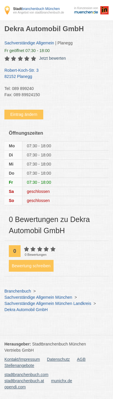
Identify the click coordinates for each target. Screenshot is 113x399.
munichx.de (61, 380)
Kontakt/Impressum (22, 359)
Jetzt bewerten (52, 58)
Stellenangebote (19, 365)
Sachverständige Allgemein (29, 43)
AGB (81, 359)
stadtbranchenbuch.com (26, 374)
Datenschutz (58, 359)
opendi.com (15, 387)
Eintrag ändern (23, 114)
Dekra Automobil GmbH (26, 309)
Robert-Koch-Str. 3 (53, 74)
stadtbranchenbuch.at (24, 380)
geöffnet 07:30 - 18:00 (27, 50)
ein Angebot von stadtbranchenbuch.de (38, 12)
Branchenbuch (17, 291)
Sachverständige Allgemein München (38, 297)
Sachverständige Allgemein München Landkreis (47, 303)
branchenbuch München (36, 9)
